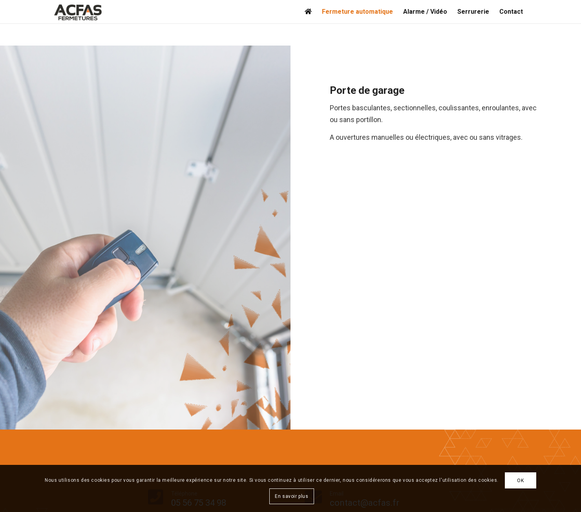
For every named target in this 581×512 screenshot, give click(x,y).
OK (520, 480)
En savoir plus (291, 496)
